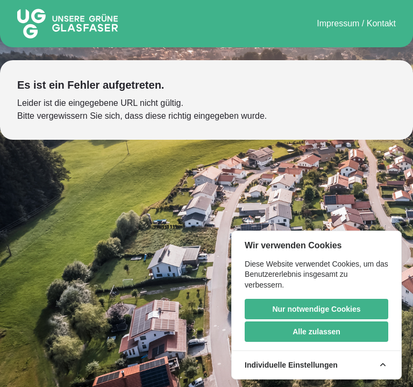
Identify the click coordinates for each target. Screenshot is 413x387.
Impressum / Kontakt (356, 23)
